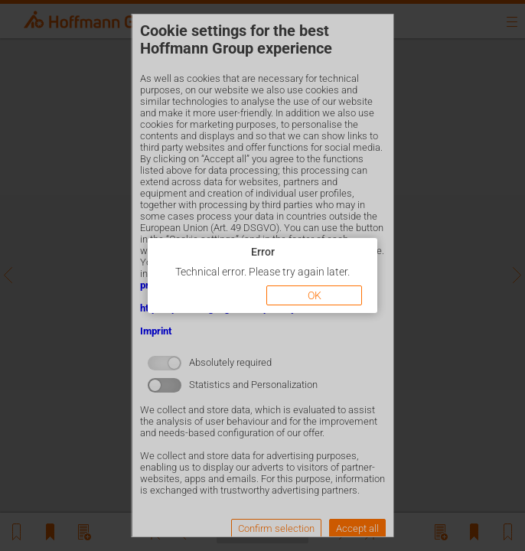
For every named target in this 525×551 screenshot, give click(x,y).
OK (314, 295)
